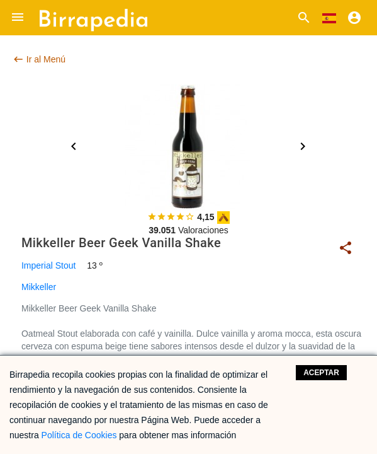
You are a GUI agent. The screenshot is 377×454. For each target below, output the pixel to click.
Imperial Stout (48, 265)
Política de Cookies (79, 435)
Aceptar (321, 372)
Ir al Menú (39, 59)
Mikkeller (38, 287)
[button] (18, 18)
